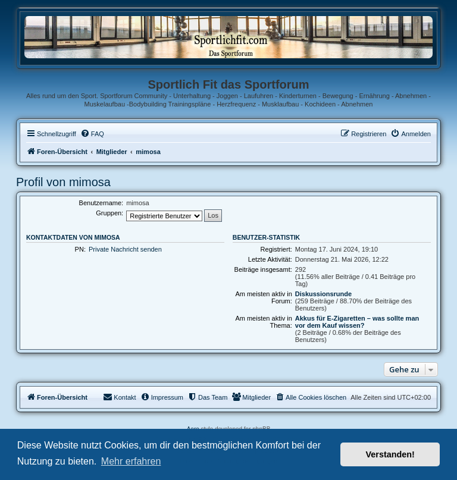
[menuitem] (92, 134)
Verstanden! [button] (390, 454)
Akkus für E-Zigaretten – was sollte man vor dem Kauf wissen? (357, 322)
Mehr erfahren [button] (131, 461)
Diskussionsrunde (323, 293)
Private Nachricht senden (125, 249)
